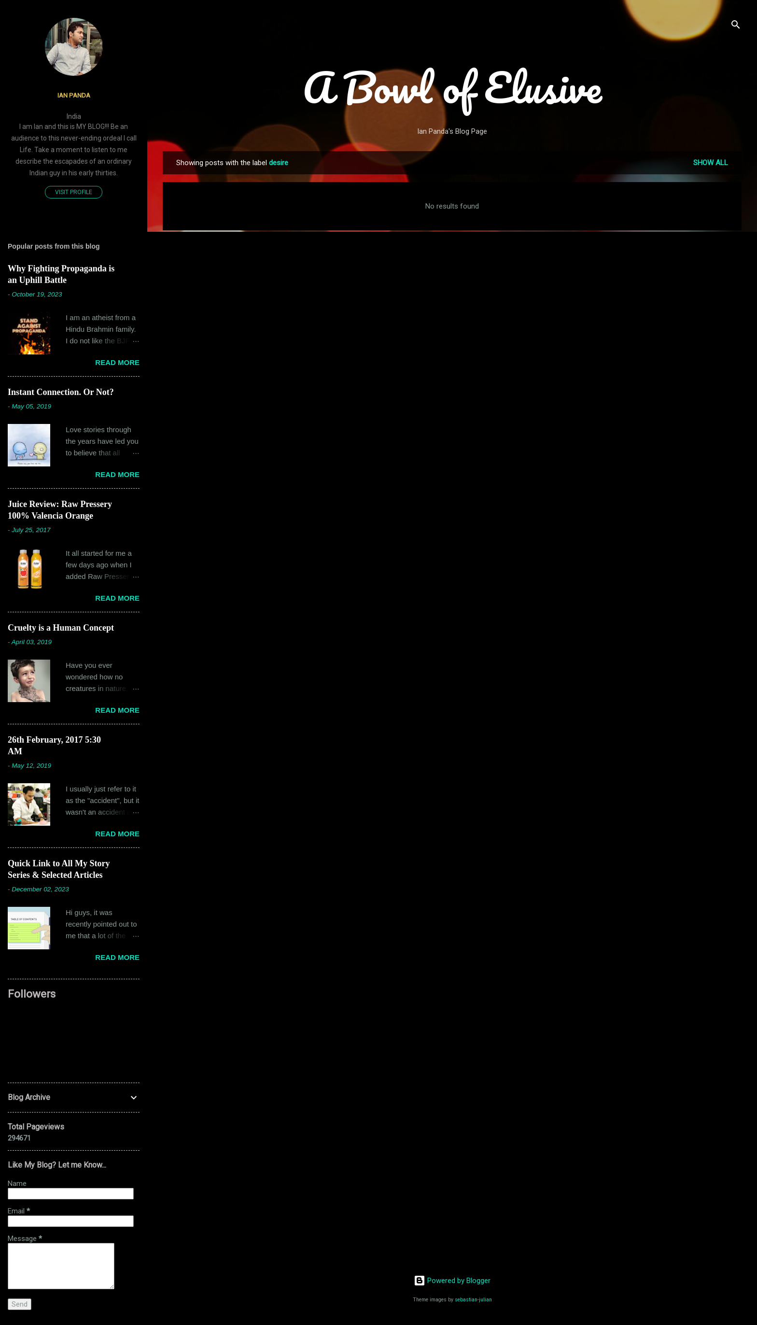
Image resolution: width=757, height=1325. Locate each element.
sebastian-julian (473, 1300)
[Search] (736, 26)
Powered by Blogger (452, 1280)
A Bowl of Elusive (452, 87)
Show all (710, 162)
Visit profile (73, 192)
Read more (117, 362)
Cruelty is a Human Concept (61, 628)
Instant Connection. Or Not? (61, 392)
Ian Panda (73, 95)
